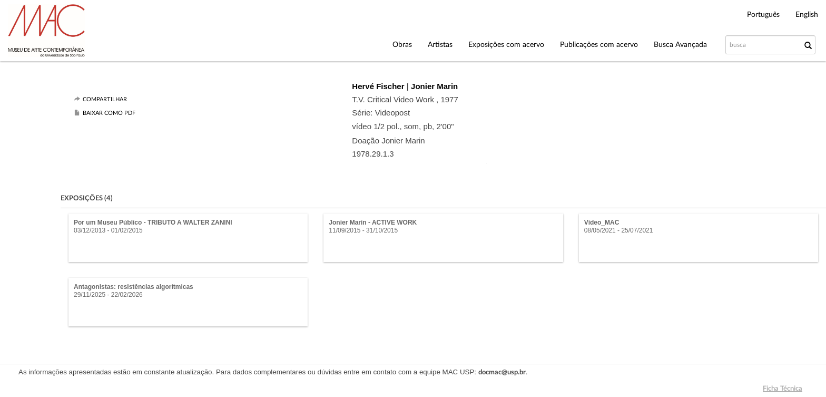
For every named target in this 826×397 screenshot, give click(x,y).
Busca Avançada (680, 45)
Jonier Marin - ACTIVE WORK (373, 222)
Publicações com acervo (599, 45)
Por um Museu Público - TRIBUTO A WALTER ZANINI (153, 222)
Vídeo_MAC (602, 222)
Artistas (440, 45)
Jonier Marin (434, 86)
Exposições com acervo (506, 45)
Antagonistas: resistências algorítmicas (133, 287)
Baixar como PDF (109, 113)
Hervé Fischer (379, 86)
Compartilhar (105, 99)
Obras (402, 45)
